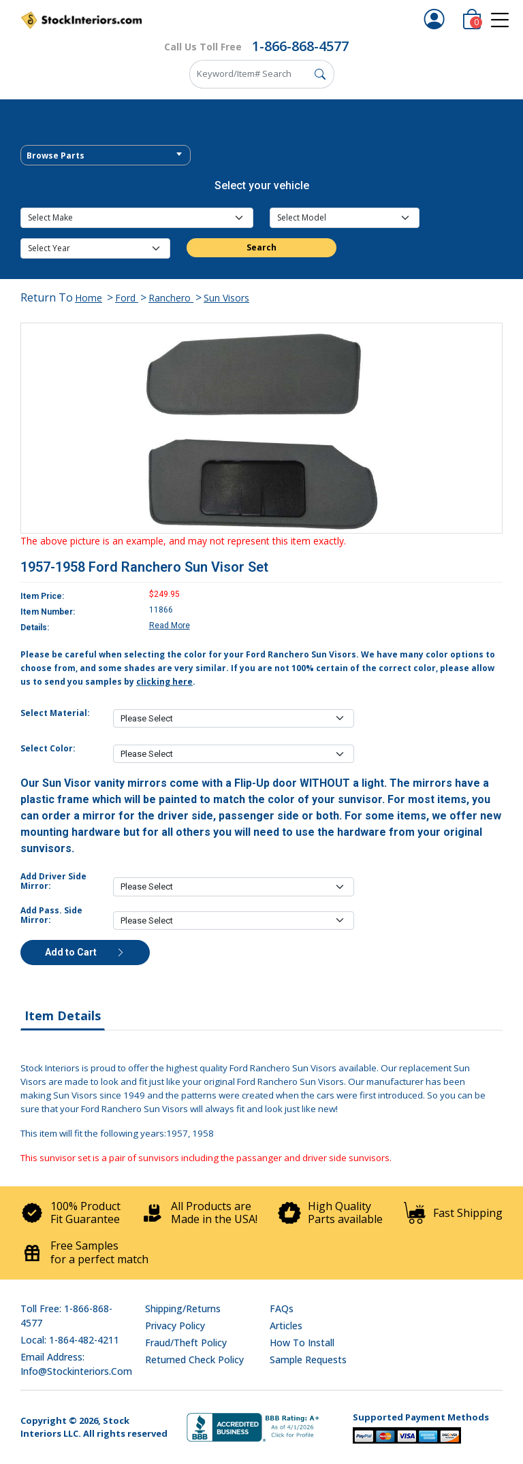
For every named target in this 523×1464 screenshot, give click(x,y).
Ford (126, 297)
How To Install (302, 1342)
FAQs (282, 1308)
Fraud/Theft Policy (186, 1342)
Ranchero (170, 297)
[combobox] (105, 155)
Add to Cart (85, 952)
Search (261, 247)
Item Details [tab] (63, 1015)
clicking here (164, 681)
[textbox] (105, 155)
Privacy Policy (175, 1325)
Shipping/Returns (183, 1308)
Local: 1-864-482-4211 (69, 1339)
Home (88, 297)
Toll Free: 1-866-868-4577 (66, 1315)
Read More (169, 625)
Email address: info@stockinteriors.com (76, 1364)
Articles (286, 1325)
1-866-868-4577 (300, 46)
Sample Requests (308, 1359)
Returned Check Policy (194, 1359)
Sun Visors (226, 297)
